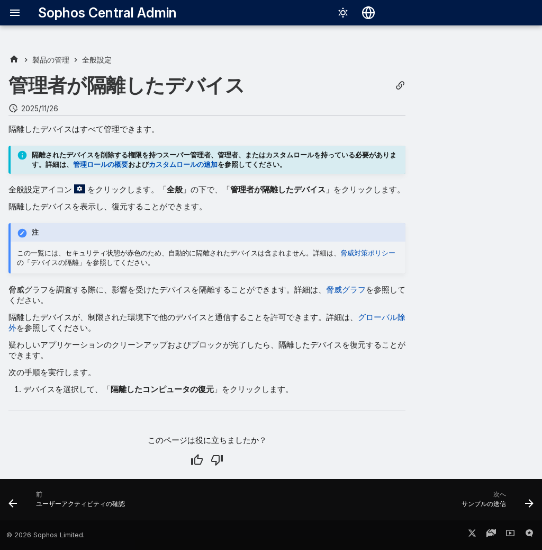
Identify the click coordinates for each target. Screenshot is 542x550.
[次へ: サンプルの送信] (495, 503)
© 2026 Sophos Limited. (45, 535)
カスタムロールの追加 (183, 164)
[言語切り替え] (368, 12)
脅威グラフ (346, 290)
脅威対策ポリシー (367, 253)
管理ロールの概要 (100, 164)
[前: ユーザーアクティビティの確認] (69, 503)
